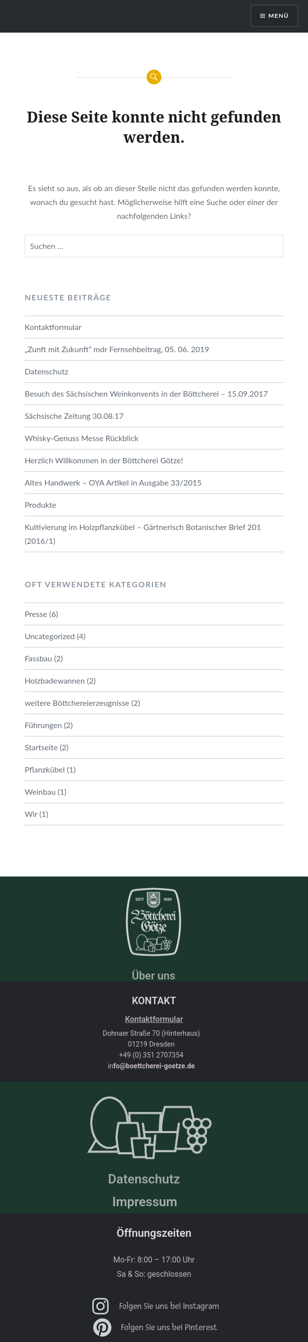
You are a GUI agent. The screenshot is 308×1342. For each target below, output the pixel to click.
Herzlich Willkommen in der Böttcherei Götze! (104, 460)
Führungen (43, 725)
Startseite (41, 747)
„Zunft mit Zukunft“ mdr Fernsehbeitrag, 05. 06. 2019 (117, 349)
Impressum (145, 1201)
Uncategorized (50, 636)
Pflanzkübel (45, 769)
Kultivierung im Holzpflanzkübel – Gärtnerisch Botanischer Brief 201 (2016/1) (143, 533)
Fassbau (38, 658)
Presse (36, 613)
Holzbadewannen (55, 680)
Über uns (153, 976)
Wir (31, 813)
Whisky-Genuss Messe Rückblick (82, 438)
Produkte (40, 504)
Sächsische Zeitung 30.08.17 (74, 415)
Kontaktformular (53, 326)
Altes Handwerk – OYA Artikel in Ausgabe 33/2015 (113, 482)
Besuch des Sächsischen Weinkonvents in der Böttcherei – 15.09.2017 (146, 393)
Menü (279, 15)
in (151, 1066)
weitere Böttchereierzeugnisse (77, 702)
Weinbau (40, 791)
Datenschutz (46, 371)
